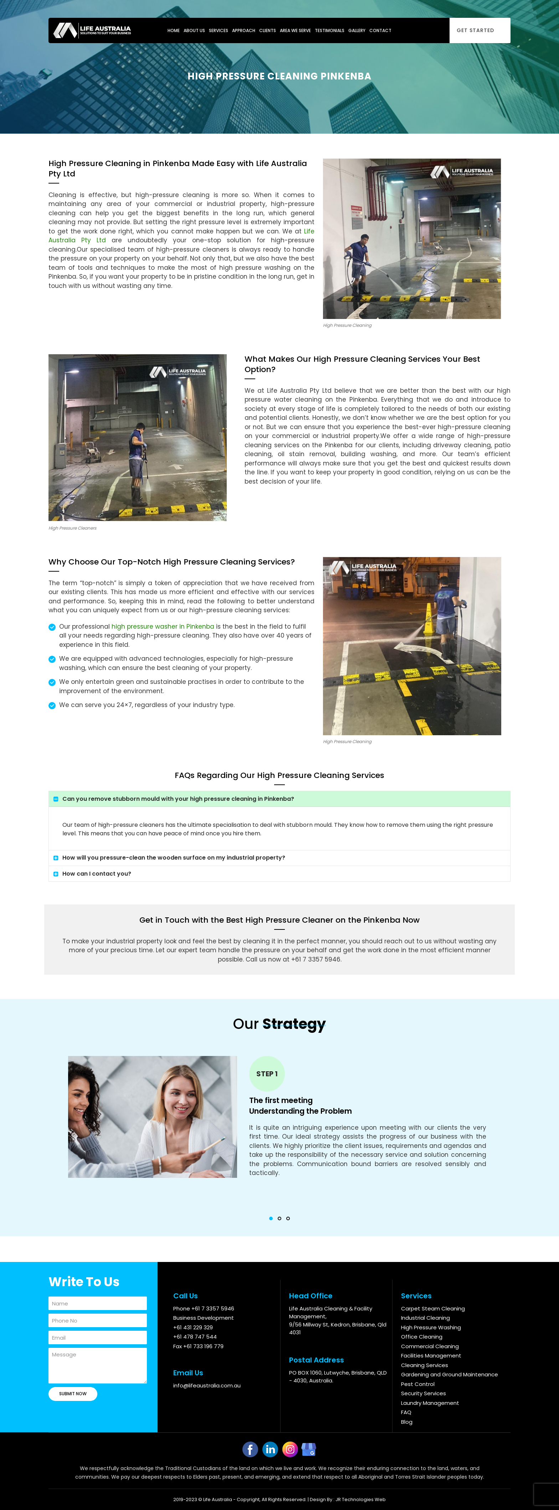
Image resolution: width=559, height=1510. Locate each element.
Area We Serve (295, 30)
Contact (380, 30)
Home (174, 30)
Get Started (475, 30)
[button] (271, 1218)
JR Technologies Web (360, 1499)
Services (218, 30)
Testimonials (329, 30)
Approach (243, 30)
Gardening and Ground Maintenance (449, 1374)
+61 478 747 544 (195, 1336)
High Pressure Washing (431, 1327)
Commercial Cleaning (430, 1346)
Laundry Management (430, 1403)
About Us (194, 30)
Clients (267, 30)
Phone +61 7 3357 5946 (203, 1308)
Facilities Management (431, 1355)
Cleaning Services (424, 1365)
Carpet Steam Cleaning (433, 1308)
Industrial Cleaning (425, 1317)
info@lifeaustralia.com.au (207, 1385)
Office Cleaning (421, 1336)
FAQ (406, 1412)
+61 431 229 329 (193, 1327)
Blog (406, 1422)
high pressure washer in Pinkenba (163, 626)
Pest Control (418, 1384)
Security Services (423, 1393)
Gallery (356, 30)
